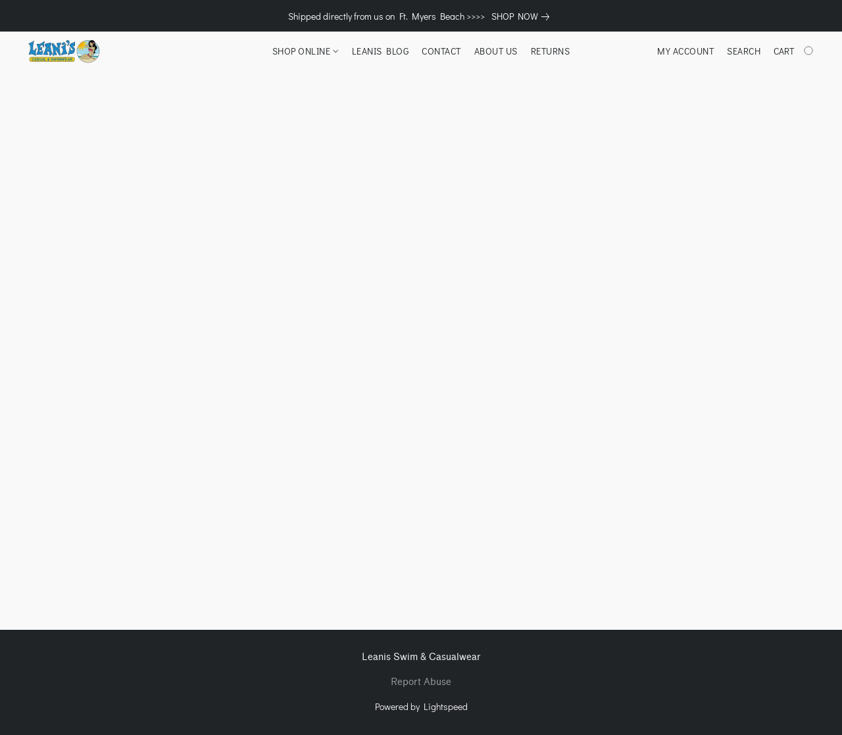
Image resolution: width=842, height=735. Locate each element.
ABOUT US (496, 51)
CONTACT (441, 51)
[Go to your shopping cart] (795, 51)
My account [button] (685, 51)
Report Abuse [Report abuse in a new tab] (421, 682)
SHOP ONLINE (305, 51)
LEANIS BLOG (380, 51)
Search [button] (743, 51)
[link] (523, 16)
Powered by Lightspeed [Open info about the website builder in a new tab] (421, 706)
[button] (63, 51)
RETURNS (550, 51)
